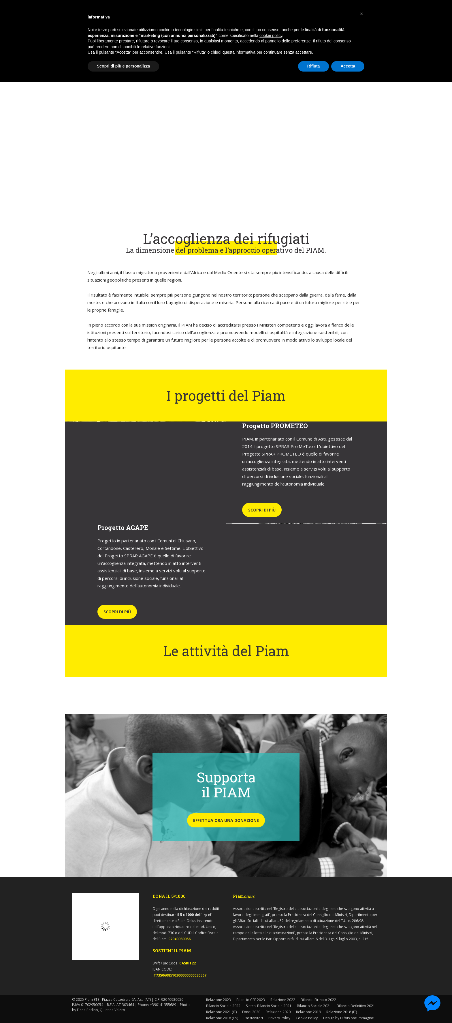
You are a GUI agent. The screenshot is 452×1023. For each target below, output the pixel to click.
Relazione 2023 (218, 999)
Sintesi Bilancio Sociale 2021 (268, 1005)
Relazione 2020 (278, 1011)
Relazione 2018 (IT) (341, 1011)
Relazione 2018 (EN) (222, 1017)
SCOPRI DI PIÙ (262, 510)
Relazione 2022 (282, 999)
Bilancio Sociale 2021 (314, 1005)
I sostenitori (253, 1017)
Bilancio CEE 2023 (250, 999)
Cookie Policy (307, 1017)
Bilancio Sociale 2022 (223, 1005)
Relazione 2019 (308, 1011)
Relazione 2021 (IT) (221, 1011)
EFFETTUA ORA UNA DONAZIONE (226, 820)
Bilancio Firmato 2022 (318, 999)
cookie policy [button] (270, 35)
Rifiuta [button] (313, 66)
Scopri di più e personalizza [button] (123, 66)
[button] (361, 13)
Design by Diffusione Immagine (348, 1017)
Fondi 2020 (251, 1011)
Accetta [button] (347, 66)
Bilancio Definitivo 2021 (356, 1005)
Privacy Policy (279, 1017)
